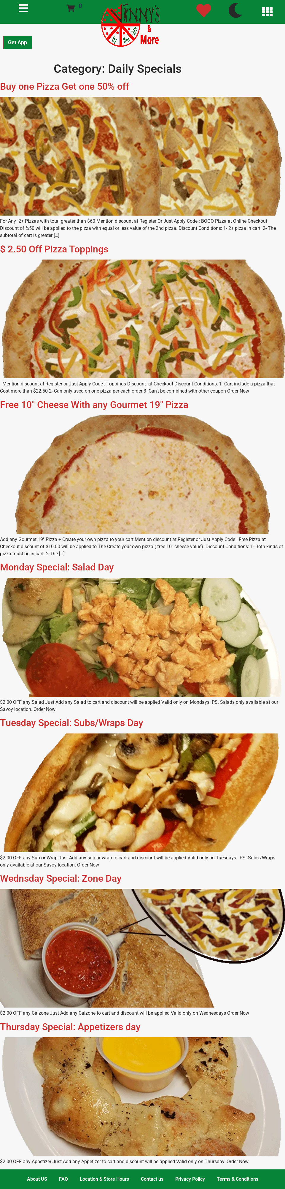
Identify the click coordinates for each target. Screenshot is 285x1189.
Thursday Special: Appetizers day (70, 1027)
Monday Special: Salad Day (57, 567)
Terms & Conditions (237, 1179)
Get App (17, 42)
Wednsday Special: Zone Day (61, 878)
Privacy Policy (190, 1179)
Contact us (152, 1179)
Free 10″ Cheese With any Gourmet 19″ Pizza (94, 404)
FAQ (63, 1179)
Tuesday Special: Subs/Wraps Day (71, 722)
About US (37, 1179)
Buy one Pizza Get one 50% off (64, 86)
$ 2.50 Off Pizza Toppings (54, 249)
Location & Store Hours (104, 1179)
